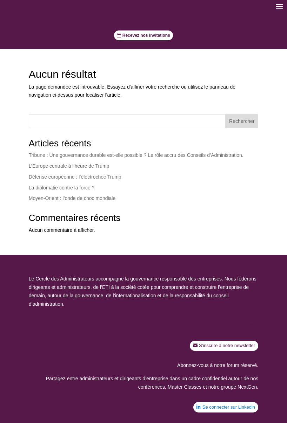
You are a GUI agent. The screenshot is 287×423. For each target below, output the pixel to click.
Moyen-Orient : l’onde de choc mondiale (72, 198)
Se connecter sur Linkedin (228, 407)
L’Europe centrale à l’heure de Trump (69, 166)
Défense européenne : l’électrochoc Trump (75, 177)
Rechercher (241, 121)
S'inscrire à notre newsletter (227, 345)
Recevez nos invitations (146, 35)
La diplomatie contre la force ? (62, 187)
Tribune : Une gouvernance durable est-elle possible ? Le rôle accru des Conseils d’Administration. (136, 155)
